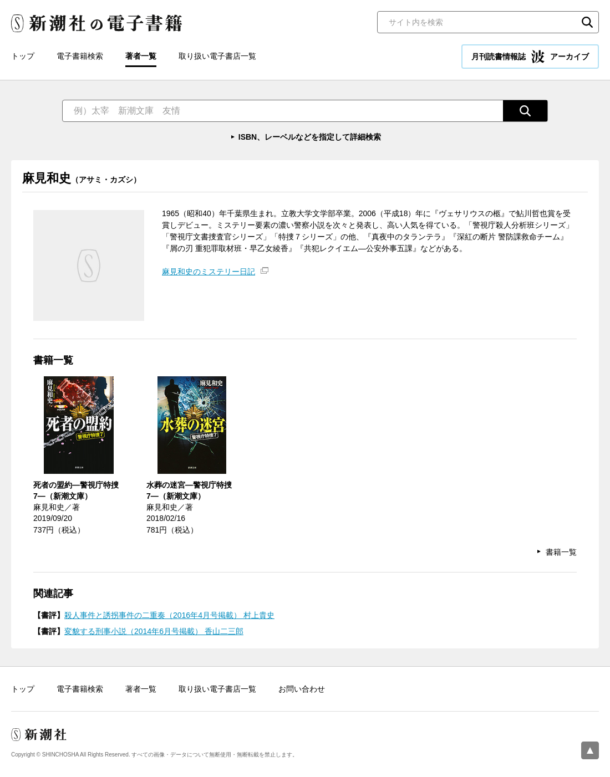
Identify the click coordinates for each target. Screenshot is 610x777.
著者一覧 (140, 56)
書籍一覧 (561, 552)
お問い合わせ (301, 688)
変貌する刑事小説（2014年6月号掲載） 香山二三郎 (153, 631)
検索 (587, 22)
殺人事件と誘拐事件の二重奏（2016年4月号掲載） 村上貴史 (169, 615)
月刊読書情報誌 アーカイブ (530, 56)
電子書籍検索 (80, 56)
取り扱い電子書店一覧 (217, 56)
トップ (22, 56)
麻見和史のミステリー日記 (208, 271)
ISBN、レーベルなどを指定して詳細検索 (309, 136)
